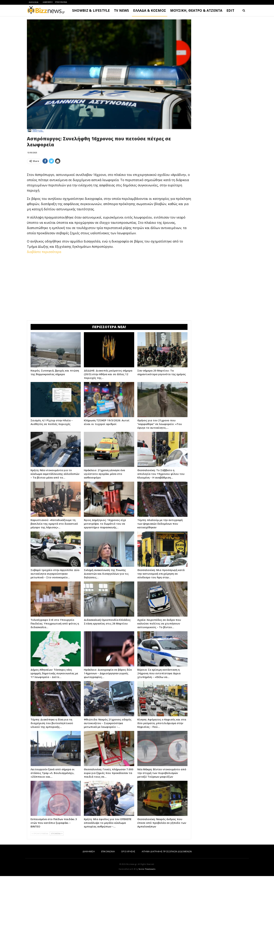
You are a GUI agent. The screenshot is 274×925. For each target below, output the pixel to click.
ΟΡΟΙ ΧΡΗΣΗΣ (128, 900)
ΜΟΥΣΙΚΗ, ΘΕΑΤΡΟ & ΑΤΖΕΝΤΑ (196, 10)
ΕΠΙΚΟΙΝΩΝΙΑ (61, 2)
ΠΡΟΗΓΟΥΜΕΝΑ (40, 882)
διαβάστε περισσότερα (44, 301)
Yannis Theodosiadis (147, 918)
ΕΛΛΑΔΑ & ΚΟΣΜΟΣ (149, 10)
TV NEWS (121, 10)
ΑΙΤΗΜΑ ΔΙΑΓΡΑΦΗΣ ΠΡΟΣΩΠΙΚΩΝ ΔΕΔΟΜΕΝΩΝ (167, 900)
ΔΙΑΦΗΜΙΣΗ (48, 2)
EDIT (230, 10)
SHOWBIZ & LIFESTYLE (91, 10)
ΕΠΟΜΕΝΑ (56, 882)
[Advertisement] (109, 191)
